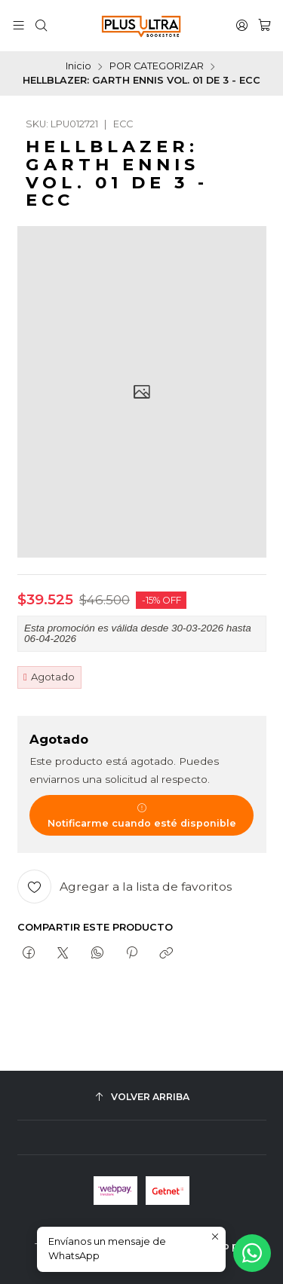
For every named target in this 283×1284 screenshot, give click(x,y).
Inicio (78, 67)
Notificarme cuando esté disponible (142, 815)
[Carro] (264, 26)
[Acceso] (242, 25)
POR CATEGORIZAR (156, 67)
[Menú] (18, 25)
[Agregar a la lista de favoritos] (124, 886)
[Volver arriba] (141, 1097)
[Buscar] (41, 25)
